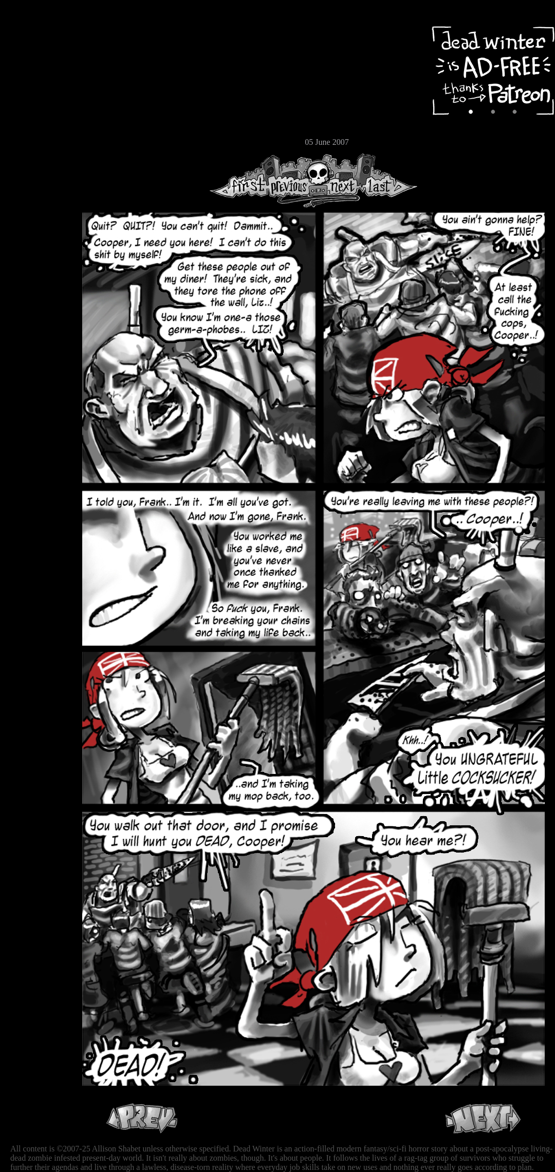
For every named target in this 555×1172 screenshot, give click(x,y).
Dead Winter (77, 32)
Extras (38, 108)
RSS (38, 159)
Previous (293, 180)
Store (38, 124)
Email (38, 140)
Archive (38, 74)
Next (339, 180)
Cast (38, 91)
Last (389, 180)
